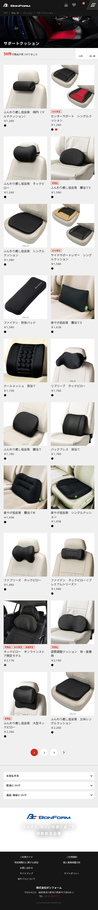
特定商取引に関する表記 (26, 862)
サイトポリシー (71, 873)
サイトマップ (26, 873)
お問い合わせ (26, 867)
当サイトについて (26, 878)
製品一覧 (15, 12)
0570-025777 (51, 896)
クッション (27, 12)
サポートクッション (45, 12)
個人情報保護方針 (72, 862)
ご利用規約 (71, 856)
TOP (5, 12)
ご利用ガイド (26, 856)
